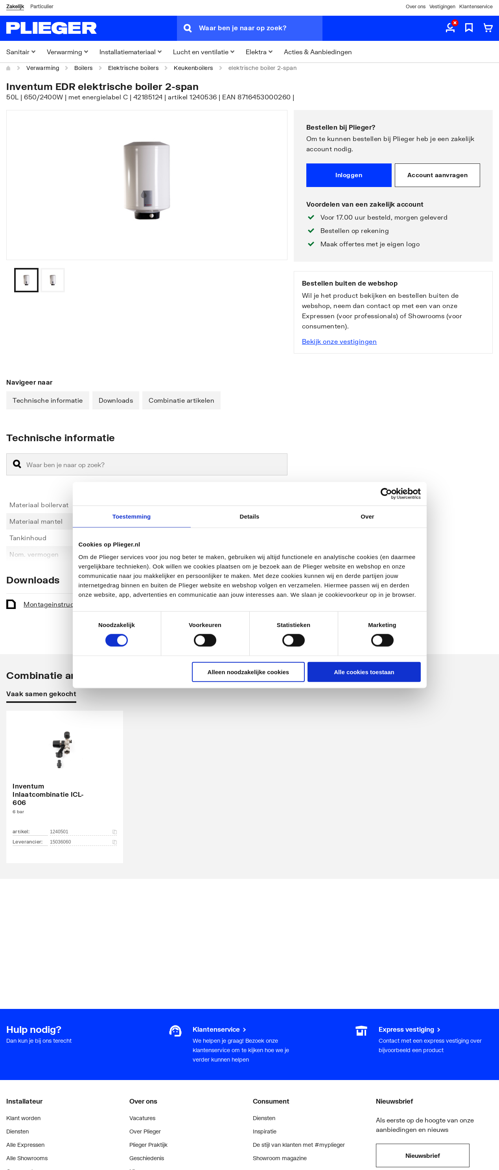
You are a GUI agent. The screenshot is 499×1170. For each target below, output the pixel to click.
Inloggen (348, 174)
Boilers (83, 67)
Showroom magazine (280, 1158)
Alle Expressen (25, 1144)
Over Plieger (145, 1131)
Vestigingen (442, 6)
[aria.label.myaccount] (450, 28)
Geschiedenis (146, 1158)
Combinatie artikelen (181, 400)
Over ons (415, 6)
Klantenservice (476, 6)
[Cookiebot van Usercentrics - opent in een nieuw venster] (386, 494)
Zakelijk (15, 6)
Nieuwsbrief (422, 1155)
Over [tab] (367, 516)
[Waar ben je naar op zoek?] (260, 28)
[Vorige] (272, 280)
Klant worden (23, 1118)
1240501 (83, 831)
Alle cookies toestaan (364, 671)
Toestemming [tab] (131, 516)
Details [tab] (250, 516)
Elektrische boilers (133, 67)
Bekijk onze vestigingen (339, 341)
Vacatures (142, 1118)
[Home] (8, 68)
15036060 (83, 842)
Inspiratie (264, 1131)
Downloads (116, 400)
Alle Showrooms (27, 1158)
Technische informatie (48, 400)
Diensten (17, 1131)
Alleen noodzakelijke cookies (248, 671)
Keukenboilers (193, 67)
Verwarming (42, 67)
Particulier (41, 6)
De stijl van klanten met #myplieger (299, 1144)
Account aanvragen (437, 174)
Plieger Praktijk (148, 1144)
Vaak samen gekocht (41, 693)
